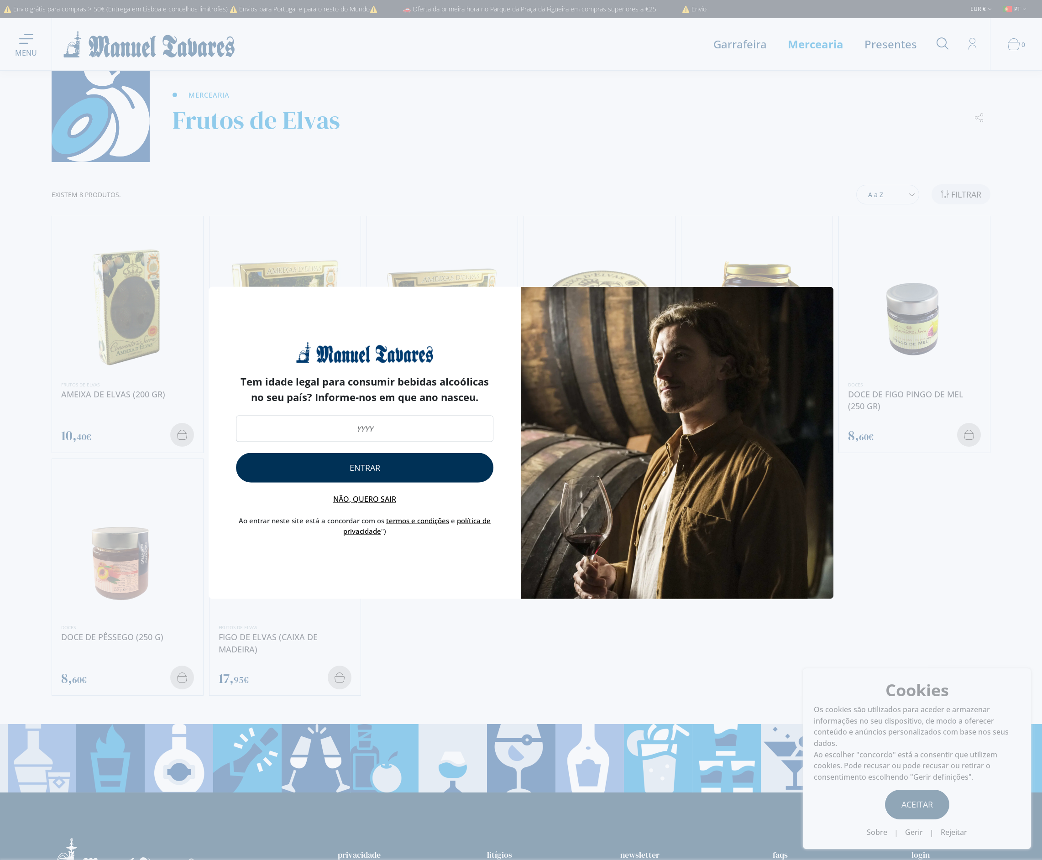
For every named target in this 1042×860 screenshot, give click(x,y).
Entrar (365, 467)
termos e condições (417, 520)
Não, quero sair (364, 499)
